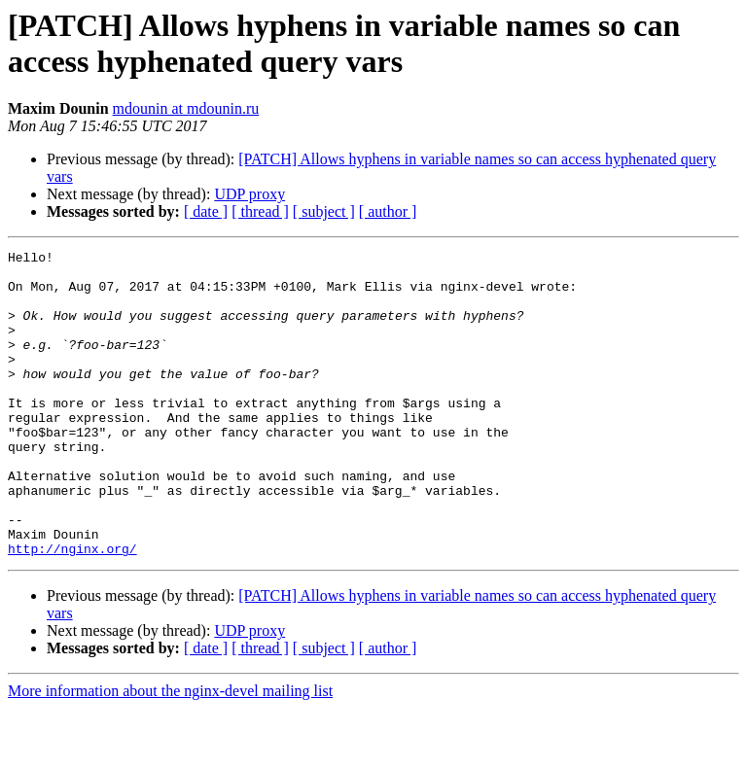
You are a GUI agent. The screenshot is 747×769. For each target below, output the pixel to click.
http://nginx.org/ (72, 609)
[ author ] (388, 211)
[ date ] (206, 211)
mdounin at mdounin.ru (186, 108)
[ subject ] (324, 211)
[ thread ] (260, 211)
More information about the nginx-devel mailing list (170, 752)
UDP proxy (249, 194)
